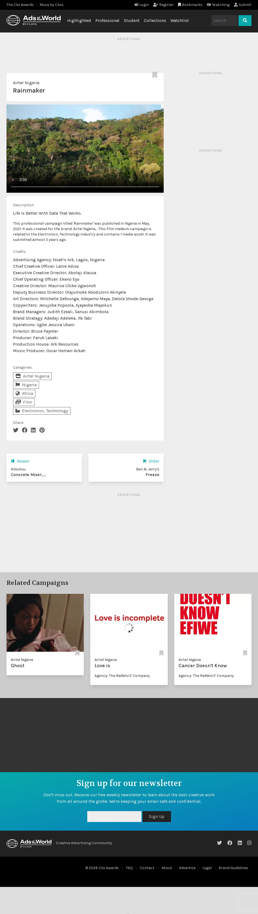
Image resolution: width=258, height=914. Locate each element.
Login (141, 4)
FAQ (129, 868)
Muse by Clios (52, 4)
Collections (155, 20)
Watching (218, 4)
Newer (20, 461)
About (167, 868)
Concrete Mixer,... (28, 474)
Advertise (187, 868)
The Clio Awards (20, 4)
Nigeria (26, 384)
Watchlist (179, 20)
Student (132, 20)
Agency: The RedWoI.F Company (122, 675)
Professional (107, 20)
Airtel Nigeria (26, 82)
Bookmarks (190, 4)
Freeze (152, 474)
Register (163, 4)
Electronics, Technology (41, 410)
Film (23, 402)
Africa (24, 393)
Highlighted (79, 20)
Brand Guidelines (233, 868)
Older (151, 461)
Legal (207, 868)
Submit (242, 4)
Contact (147, 868)
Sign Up (157, 816)
